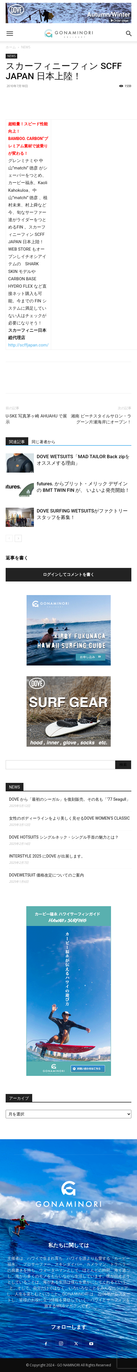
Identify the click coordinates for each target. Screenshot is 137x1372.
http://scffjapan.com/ (28, 345)
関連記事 (17, 442)
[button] (10, 33)
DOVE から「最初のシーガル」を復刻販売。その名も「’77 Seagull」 (69, 799)
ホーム (11, 47)
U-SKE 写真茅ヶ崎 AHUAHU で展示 (36, 419)
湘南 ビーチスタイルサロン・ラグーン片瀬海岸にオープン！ (101, 419)
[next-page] (18, 538)
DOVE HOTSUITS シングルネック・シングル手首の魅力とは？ (64, 837)
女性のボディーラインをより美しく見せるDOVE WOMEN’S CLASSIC (69, 818)
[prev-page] (9, 538)
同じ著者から (43, 442)
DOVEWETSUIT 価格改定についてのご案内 (46, 875)
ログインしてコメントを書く (68, 574)
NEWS (25, 47)
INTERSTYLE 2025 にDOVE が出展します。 (47, 856)
